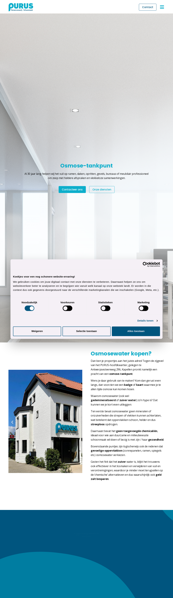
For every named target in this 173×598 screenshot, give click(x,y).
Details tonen (145, 320)
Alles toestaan (136, 331)
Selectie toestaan (86, 331)
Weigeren (37, 331)
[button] (12, 422)
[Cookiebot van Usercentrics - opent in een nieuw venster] (145, 264)
